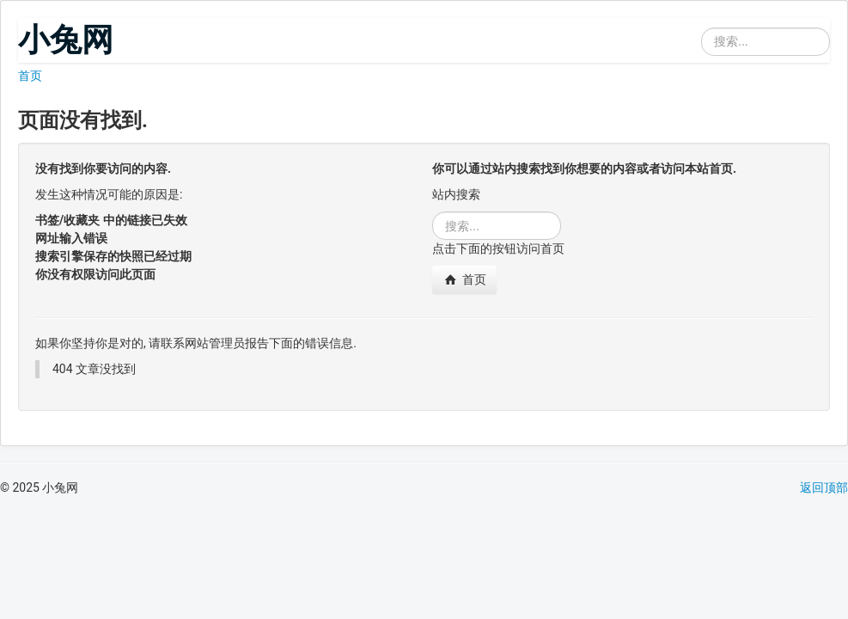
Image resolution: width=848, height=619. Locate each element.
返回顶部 (824, 487)
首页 (30, 76)
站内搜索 (701, 18)
